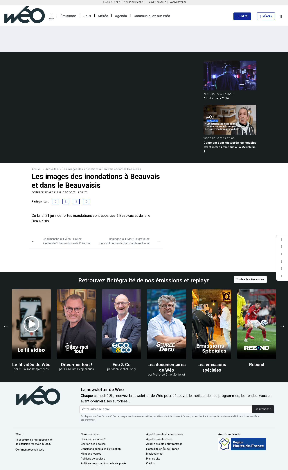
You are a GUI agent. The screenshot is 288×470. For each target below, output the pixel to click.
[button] (51, 16)
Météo (103, 16)
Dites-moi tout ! (76, 364)
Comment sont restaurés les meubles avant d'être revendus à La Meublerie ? (230, 147)
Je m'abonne (263, 409)
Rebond (256, 364)
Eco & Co (121, 364)
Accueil (36, 169)
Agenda (121, 16)
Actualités (51, 169)
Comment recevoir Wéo (29, 449)
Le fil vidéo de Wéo (31, 364)
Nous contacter (90, 434)
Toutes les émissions (250, 279)
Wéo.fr (19, 434)
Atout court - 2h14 (216, 98)
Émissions (68, 16)
